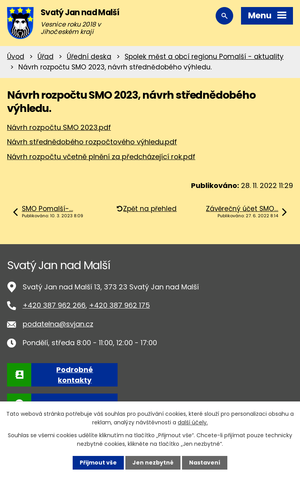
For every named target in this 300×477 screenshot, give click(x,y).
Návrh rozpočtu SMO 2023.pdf (59, 127)
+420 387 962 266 (54, 305)
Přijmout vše (98, 462)
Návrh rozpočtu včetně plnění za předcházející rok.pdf (101, 156)
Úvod (15, 56)
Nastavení (204, 462)
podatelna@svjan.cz (58, 324)
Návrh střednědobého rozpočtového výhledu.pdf (92, 142)
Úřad (46, 56)
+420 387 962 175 (119, 305)
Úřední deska (89, 56)
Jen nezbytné (152, 462)
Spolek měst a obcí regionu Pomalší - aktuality (204, 56)
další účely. (193, 422)
